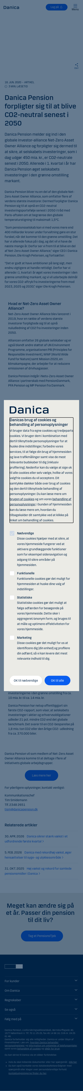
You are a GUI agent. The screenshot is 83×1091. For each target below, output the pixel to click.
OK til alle (57, 680)
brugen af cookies (22, 499)
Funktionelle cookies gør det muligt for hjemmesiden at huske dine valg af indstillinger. (43, 581)
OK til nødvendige (26, 680)
